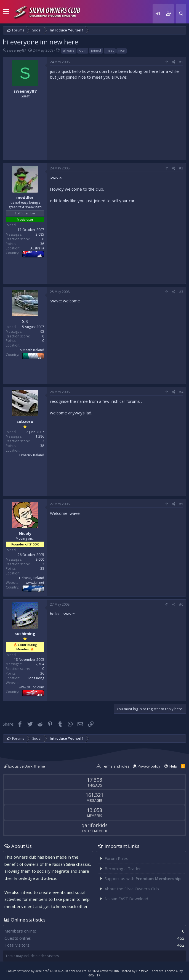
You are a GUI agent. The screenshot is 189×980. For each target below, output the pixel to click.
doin (82, 50)
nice (121, 50)
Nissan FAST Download (126, 898)
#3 (181, 291)
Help (173, 766)
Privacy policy (149, 766)
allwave (68, 50)
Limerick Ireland (31, 455)
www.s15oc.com (31, 687)
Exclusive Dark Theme (24, 766)
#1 (181, 62)
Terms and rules (115, 766)
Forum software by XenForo (46, 971)
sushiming (25, 633)
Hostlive (142, 971)
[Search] (181, 13)
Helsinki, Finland (31, 578)
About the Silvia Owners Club (132, 888)
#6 (181, 604)
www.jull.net (35, 582)
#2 (181, 168)
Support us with (143, 878)
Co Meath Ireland (30, 350)
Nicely (25, 533)
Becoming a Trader (123, 868)
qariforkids (94, 825)
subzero (25, 421)
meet (110, 50)
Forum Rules (116, 858)
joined (96, 50)
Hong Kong (35, 678)
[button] (6, 11)
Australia (37, 248)
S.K (25, 321)
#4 (181, 392)
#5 (181, 504)
